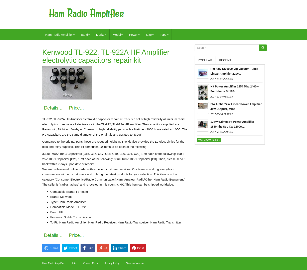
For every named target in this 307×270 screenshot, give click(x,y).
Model (118, 34)
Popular (205, 60)
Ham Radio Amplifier (60, 34)
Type (164, 34)
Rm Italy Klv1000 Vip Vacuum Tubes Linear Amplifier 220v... (234, 71)
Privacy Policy (111, 263)
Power (134, 34)
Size (150, 34)
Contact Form (90, 263)
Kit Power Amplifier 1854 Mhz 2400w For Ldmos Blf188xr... (234, 89)
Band (85, 34)
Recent (225, 60)
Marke (101, 34)
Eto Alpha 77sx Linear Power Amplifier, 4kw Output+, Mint (236, 107)
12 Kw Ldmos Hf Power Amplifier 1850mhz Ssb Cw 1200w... (232, 124)
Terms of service (134, 263)
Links (74, 263)
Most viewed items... (209, 140)
